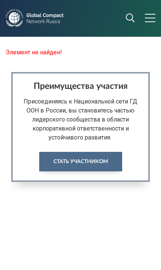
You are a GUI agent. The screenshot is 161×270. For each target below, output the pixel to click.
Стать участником (80, 161)
